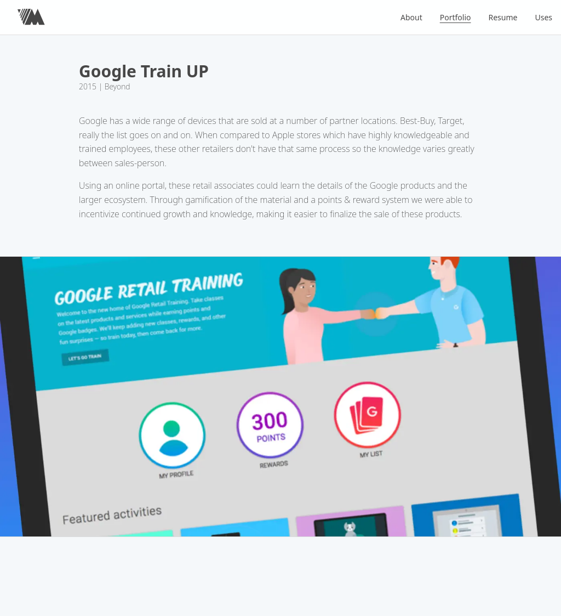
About (411, 17)
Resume (503, 17)
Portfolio (455, 17)
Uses (543, 17)
